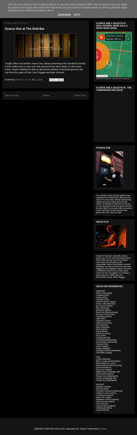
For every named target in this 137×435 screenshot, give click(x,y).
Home (46, 95)
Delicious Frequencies (103, 78)
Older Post (80, 95)
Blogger (103, 429)
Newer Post (12, 95)
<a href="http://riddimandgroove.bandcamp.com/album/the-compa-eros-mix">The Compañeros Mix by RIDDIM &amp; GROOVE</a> (114, 116)
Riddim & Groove (23, 79)
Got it (77, 15)
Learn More (64, 15)
